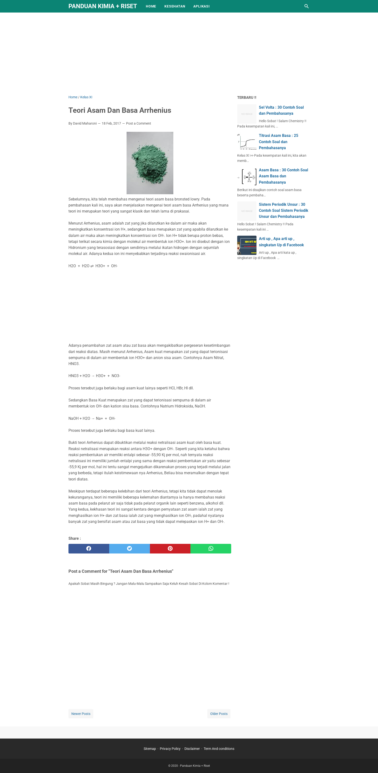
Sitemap (150, 749)
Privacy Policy (170, 749)
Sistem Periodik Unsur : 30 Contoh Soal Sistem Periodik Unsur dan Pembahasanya (283, 210)
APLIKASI (201, 6)
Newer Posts (80, 714)
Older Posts (219, 714)
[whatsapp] (210, 548)
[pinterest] (170, 548)
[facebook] (88, 548)
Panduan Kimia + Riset (102, 6)
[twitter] (129, 548)
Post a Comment (138, 123)
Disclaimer (192, 749)
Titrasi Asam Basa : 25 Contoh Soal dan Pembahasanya (278, 141)
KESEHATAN (174, 6)
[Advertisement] (189, 53)
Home (151, 6)
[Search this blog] (307, 6)
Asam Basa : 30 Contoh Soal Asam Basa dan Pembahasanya (283, 176)
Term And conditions (219, 749)
